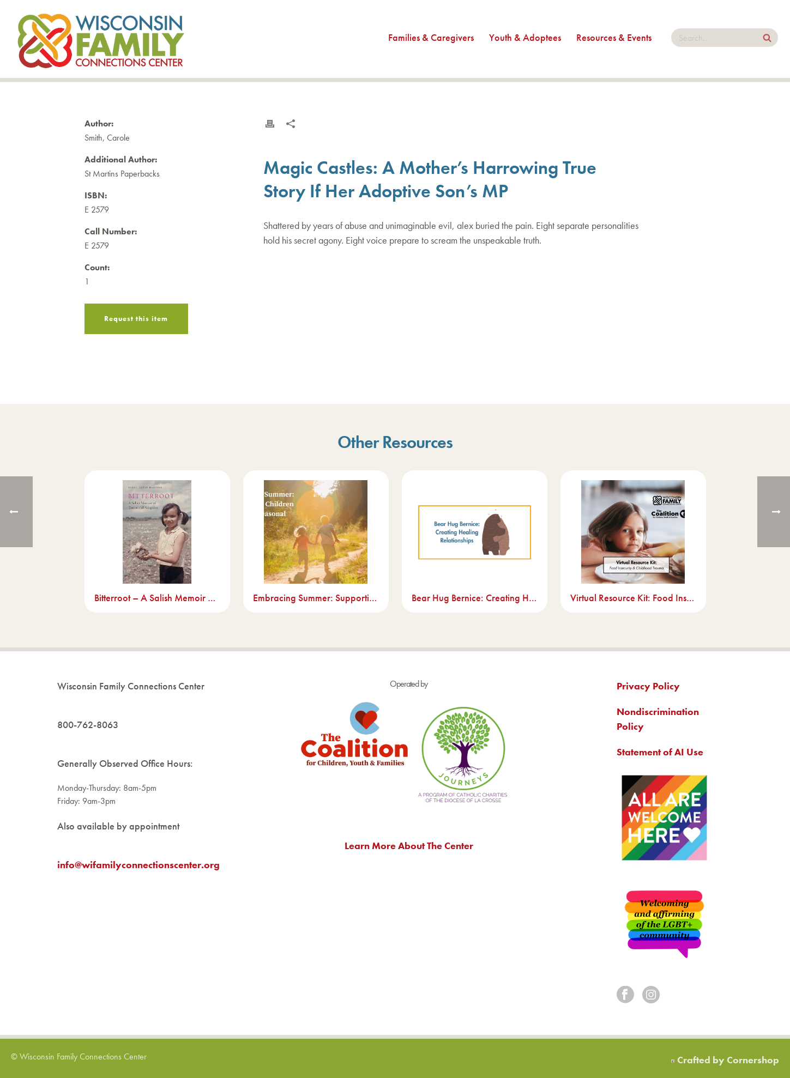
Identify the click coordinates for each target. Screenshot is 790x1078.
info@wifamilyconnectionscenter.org (138, 864)
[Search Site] (767, 39)
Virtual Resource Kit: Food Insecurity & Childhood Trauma (633, 597)
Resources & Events (614, 37)
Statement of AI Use (660, 752)
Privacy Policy (648, 686)
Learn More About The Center (409, 845)
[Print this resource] (269, 123)
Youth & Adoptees (525, 37)
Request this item (136, 318)
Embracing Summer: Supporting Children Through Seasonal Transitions (316, 597)
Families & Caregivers (431, 37)
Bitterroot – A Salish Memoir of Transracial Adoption (157, 597)
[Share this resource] (290, 123)
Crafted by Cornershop (728, 1059)
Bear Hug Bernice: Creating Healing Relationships (475, 597)
